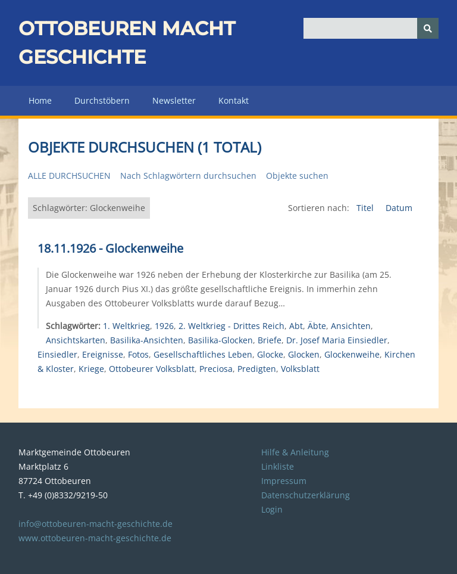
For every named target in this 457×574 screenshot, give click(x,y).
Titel (366, 207)
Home (40, 100)
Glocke (270, 354)
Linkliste (277, 466)
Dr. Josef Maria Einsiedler (336, 340)
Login (272, 509)
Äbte (317, 325)
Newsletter (174, 100)
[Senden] (428, 28)
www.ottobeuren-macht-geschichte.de (94, 538)
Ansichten (351, 325)
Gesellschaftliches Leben (203, 354)
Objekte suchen (297, 175)
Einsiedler (57, 354)
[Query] (371, 28)
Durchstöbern (102, 100)
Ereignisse (102, 354)
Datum (399, 207)
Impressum (283, 480)
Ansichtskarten (75, 340)
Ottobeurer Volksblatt (152, 368)
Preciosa (216, 368)
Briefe (269, 340)
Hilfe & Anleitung (295, 452)
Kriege (91, 368)
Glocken (304, 354)
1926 (164, 325)
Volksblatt (300, 368)
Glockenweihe (352, 354)
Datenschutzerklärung (305, 495)
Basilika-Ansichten (146, 340)
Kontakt (233, 100)
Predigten (256, 368)
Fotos (138, 354)
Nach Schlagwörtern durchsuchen (188, 175)
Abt (296, 325)
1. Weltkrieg (126, 325)
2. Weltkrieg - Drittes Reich (231, 325)
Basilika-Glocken (220, 340)
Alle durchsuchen (69, 175)
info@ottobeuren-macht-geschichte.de (95, 523)
